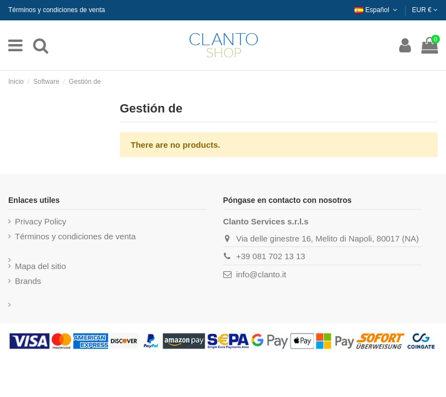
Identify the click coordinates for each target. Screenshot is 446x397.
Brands (28, 281)
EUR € (425, 10)
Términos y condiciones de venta (56, 10)
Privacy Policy (40, 221)
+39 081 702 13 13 (270, 256)
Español (376, 10)
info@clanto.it (261, 274)
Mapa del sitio (40, 266)
